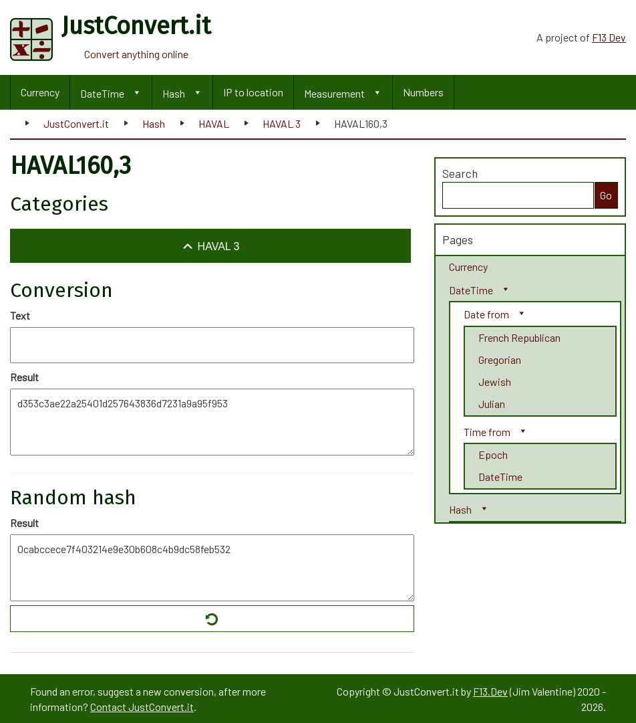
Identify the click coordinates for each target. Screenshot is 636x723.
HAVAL (213, 123)
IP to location (253, 92)
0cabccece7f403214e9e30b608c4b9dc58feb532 (212, 567)
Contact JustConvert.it (142, 706)
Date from (486, 314)
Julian (491, 403)
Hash (173, 93)
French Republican (519, 337)
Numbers (423, 92)
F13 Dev (609, 37)
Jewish (494, 381)
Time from (487, 431)
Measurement (334, 93)
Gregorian (499, 359)
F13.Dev (490, 691)
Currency (40, 92)
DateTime (102, 93)
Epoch (493, 454)
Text (20, 315)
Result (24, 377)
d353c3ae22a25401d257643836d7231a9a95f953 (212, 422)
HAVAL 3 (282, 123)
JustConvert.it (76, 123)
